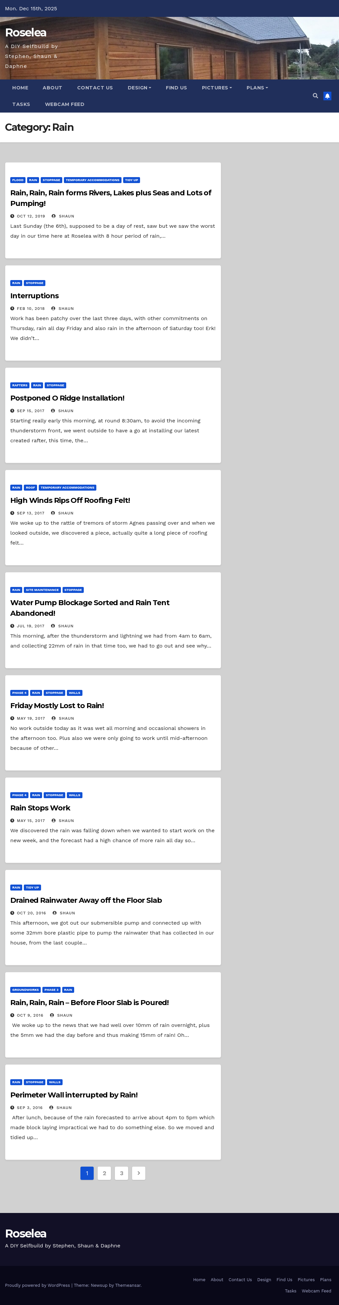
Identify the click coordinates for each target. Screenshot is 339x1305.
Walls (74, 693)
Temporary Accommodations (93, 180)
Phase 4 (19, 693)
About (53, 88)
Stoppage (51, 180)
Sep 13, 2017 (31, 513)
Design (140, 88)
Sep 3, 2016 (30, 1107)
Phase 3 (51, 989)
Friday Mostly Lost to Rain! (57, 705)
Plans (257, 88)
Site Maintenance (42, 590)
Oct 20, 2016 (31, 913)
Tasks (21, 104)
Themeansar (128, 1285)
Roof (30, 487)
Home (20, 88)
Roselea (25, 32)
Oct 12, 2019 (31, 216)
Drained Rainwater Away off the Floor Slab (86, 900)
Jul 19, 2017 (31, 626)
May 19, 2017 (31, 718)
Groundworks (25, 989)
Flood (18, 180)
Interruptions (34, 295)
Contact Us (95, 88)
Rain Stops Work (40, 807)
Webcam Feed (65, 104)
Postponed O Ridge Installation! (67, 398)
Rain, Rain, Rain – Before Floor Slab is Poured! (89, 1002)
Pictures (217, 88)
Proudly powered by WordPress (38, 1285)
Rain (33, 180)
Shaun (63, 216)
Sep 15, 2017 (31, 411)
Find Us (176, 88)
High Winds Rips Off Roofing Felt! (70, 500)
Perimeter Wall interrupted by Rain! (73, 1094)
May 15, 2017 (31, 820)
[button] (315, 96)
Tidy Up (131, 180)
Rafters (19, 385)
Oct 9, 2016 (30, 1015)
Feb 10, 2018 (31, 308)
